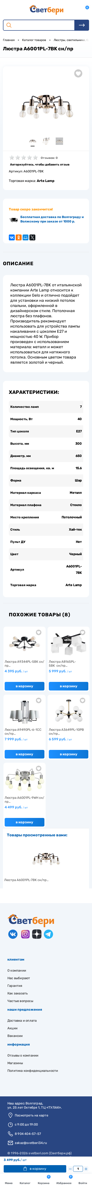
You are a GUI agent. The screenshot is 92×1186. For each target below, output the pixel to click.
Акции (12, 1028)
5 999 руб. (60, 671)
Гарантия (14, 986)
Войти (83, 1180)
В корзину (35, 1169)
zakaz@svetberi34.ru (31, 1143)
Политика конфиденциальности (32, 1071)
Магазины (15, 1063)
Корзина (44, 1180)
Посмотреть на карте (31, 1115)
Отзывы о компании (22, 1055)
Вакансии (15, 1036)
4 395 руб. (16, 671)
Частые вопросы (20, 1001)
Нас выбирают (18, 978)
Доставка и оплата (22, 1020)
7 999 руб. (16, 739)
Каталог (25, 1180)
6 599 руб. (60, 739)
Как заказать (17, 993)
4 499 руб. (16, 807)
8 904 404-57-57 (28, 1134)
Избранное (64, 1180)
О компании (16, 970)
